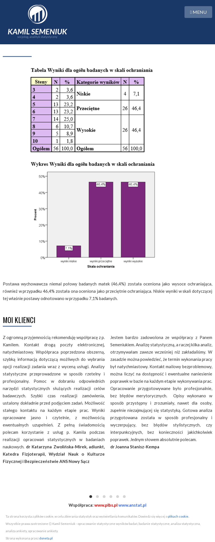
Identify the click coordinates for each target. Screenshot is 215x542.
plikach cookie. (178, 516)
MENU (198, 12)
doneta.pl (46, 538)
